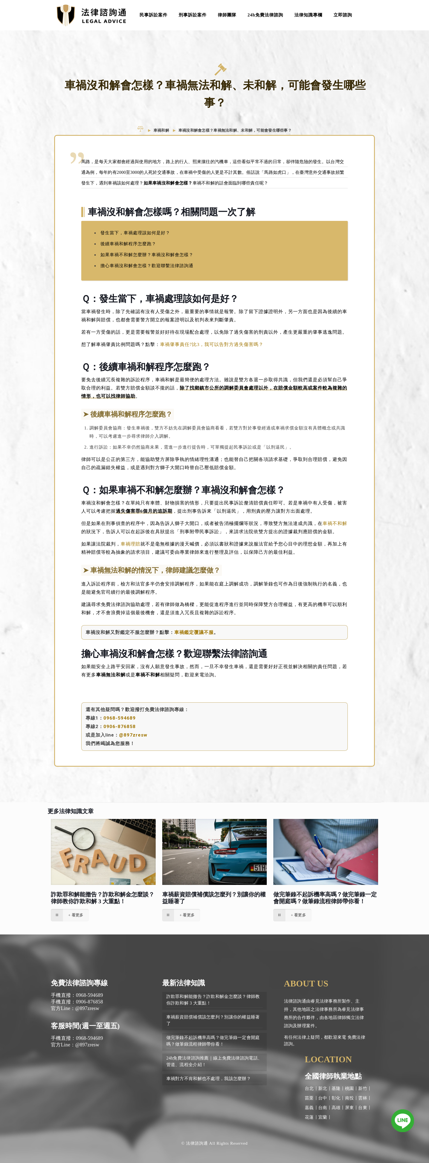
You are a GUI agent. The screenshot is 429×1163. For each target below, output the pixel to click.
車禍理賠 (130, 547)
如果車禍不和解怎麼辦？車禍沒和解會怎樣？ (146, 258)
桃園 (349, 1088)
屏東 (349, 1107)
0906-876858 (119, 730)
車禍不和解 (335, 527)
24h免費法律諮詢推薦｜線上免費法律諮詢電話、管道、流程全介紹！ (214, 1061)
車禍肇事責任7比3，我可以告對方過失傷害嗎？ (212, 348)
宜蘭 (322, 1117)
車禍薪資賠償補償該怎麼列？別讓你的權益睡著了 (213, 1020)
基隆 (336, 1088)
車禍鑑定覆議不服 (194, 636)
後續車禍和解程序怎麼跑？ (128, 247)
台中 (322, 1098)
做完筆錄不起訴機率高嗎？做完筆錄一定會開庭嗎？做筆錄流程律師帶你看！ (325, 898)
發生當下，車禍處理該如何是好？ (135, 236)
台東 (362, 1107)
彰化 (336, 1098)
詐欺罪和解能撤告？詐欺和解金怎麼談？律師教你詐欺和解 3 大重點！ (102, 898)
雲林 (362, 1098)
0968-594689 (119, 722)
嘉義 (309, 1107)
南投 (349, 1098)
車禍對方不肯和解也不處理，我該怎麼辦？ (208, 1078)
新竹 (362, 1088)
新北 (322, 1088)
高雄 (336, 1107)
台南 (322, 1107)
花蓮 (309, 1117)
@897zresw (133, 738)
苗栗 (309, 1098)
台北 (309, 1088)
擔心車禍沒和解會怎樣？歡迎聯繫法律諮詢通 (146, 269)
